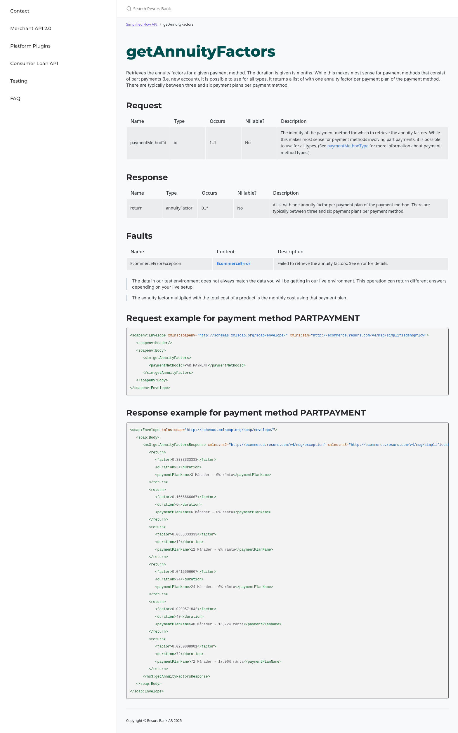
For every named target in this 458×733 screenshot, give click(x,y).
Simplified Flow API (141, 24)
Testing (18, 81)
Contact (20, 11)
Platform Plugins (30, 46)
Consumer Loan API (34, 63)
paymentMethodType (348, 146)
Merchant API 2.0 (30, 28)
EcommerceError (233, 263)
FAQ (15, 98)
